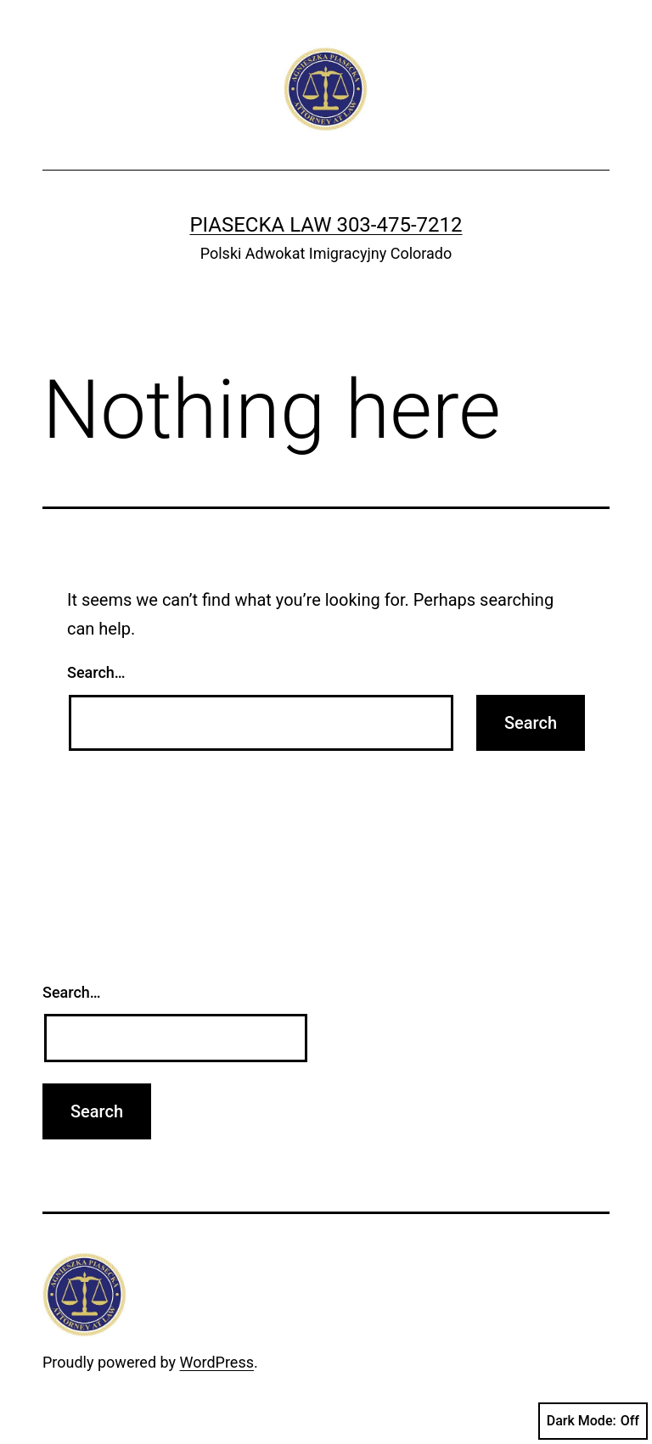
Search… (96, 672)
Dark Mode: (593, 1421)
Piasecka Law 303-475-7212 (325, 225)
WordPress (217, 1362)
